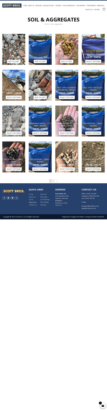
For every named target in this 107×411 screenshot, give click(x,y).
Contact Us (89, 9)
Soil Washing (80, 5)
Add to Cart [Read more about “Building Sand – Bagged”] (40, 61)
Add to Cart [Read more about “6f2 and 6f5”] (13, 61)
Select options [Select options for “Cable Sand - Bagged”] (93, 61)
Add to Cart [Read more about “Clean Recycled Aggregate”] (40, 97)
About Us (31, 5)
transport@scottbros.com (90, 206)
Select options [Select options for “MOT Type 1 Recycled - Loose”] (14, 133)
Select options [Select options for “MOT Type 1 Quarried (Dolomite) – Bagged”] (67, 97)
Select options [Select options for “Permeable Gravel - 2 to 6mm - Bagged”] (40, 133)
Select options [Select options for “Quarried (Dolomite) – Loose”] (93, 169)
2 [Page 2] (53, 181)
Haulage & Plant (48, 5)
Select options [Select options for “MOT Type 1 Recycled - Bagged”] (93, 97)
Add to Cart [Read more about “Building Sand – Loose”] (66, 61)
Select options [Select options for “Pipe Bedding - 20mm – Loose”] (67, 169)
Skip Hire (97, 9)
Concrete (58, 5)
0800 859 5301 (95, 196)
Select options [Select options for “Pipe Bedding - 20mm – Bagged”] (40, 169)
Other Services (91, 5)
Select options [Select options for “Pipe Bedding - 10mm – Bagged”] (93, 133)
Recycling (38, 5)
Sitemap (43, 205)
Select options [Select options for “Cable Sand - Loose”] (14, 97)
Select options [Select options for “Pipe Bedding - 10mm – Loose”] (14, 169)
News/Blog (100, 5)
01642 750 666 (91, 194)
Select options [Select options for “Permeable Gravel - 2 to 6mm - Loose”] (67, 133)
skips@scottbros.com (89, 208)
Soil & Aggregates (69, 5)
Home (25, 5)
